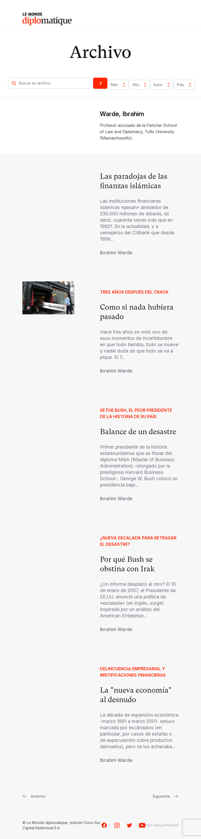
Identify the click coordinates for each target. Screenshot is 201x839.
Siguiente (165, 796)
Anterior (33, 796)
